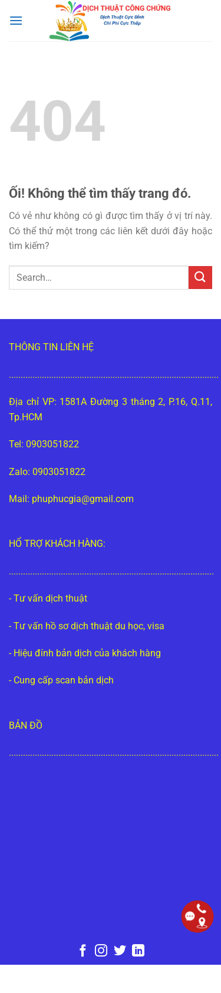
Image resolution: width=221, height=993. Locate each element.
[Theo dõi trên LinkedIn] (138, 951)
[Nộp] (200, 277)
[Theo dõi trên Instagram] (101, 951)
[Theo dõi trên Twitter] (120, 951)
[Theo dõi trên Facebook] (82, 951)
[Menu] (16, 20)
